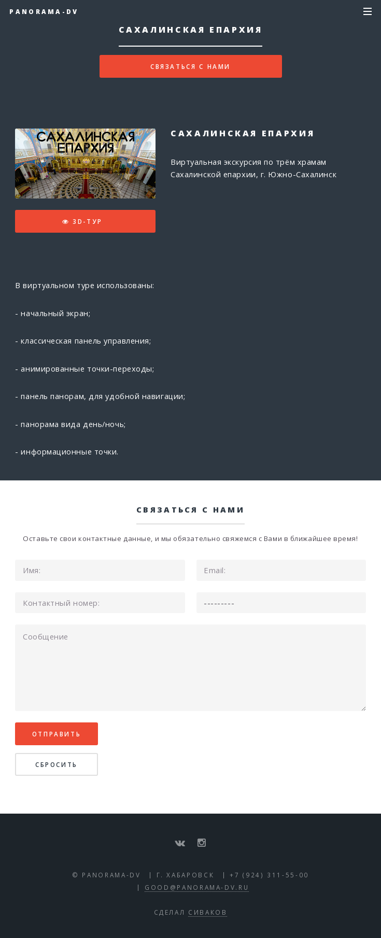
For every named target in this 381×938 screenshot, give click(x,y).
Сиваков (207, 912)
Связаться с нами (190, 66)
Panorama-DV (43, 11)
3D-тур (88, 221)
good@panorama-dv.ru (197, 887)
